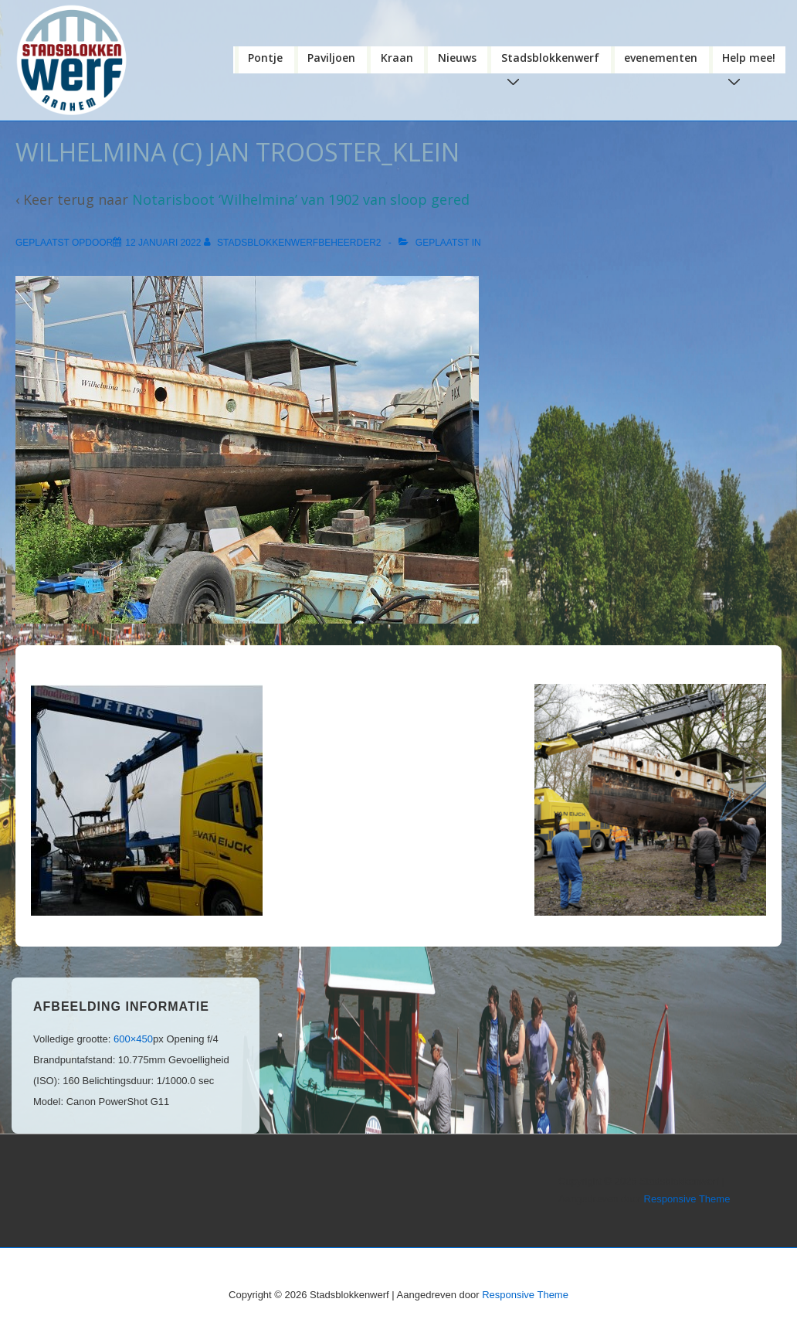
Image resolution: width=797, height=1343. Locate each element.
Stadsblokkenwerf (553, 61)
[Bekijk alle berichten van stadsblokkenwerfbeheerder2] (294, 242)
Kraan (397, 57)
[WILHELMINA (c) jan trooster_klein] (163, 242)
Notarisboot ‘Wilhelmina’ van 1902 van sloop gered (301, 199)
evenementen (660, 57)
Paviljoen (331, 57)
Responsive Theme (687, 1199)
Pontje (265, 57)
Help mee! (752, 61)
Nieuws (457, 57)
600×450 (133, 1039)
